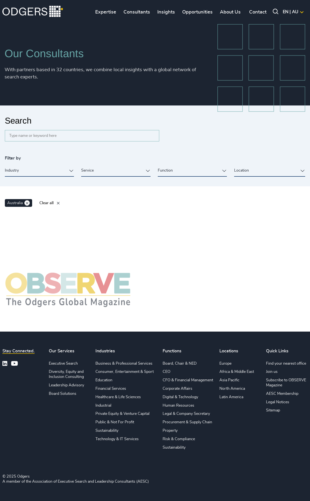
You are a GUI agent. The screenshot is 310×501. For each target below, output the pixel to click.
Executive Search (63, 363)
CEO (166, 372)
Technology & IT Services (117, 439)
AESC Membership (282, 394)
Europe (225, 363)
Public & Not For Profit (114, 422)
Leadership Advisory (66, 385)
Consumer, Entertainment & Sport (124, 372)
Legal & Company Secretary (186, 414)
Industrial (103, 405)
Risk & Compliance (179, 439)
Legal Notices (277, 402)
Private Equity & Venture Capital (122, 414)
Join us (272, 372)
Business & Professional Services (123, 363)
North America (232, 388)
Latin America (231, 397)
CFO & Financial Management (188, 380)
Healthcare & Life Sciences (118, 397)
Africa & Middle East (236, 372)
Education (103, 380)
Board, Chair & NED (180, 363)
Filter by (13, 158)
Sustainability (106, 430)
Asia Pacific (229, 380)
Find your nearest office (286, 363)
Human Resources (178, 405)
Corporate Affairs (177, 388)
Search (18, 120)
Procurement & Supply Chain (187, 422)
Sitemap (273, 410)
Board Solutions (62, 394)
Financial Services (110, 388)
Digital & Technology (180, 397)
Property (170, 430)
